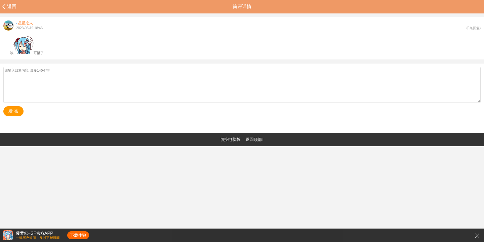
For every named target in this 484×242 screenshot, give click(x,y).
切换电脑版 (230, 139)
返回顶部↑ (255, 139)
